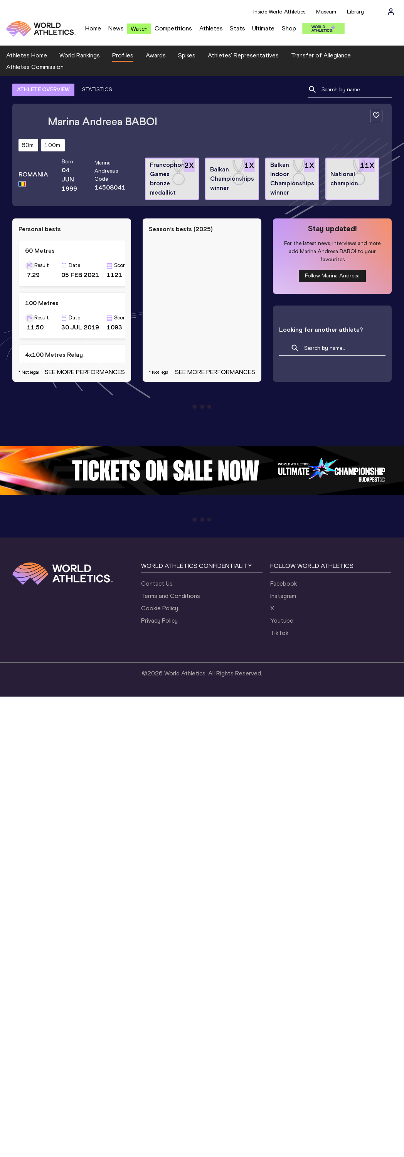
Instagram (283, 595)
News (116, 28)
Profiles (122, 55)
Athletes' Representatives (243, 55)
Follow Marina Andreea (332, 275)
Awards (156, 55)
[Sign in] (391, 11)
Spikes (186, 55)
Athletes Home (26, 55)
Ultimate (263, 28)
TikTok (279, 632)
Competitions (173, 28)
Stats (237, 28)
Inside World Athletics (279, 11)
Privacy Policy (159, 620)
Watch (139, 28)
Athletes (211, 28)
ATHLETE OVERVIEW (43, 89)
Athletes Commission (35, 67)
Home (93, 28)
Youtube (281, 620)
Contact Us (157, 583)
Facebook (283, 583)
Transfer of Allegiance (321, 55)
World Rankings (79, 55)
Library (355, 11)
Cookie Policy (159, 608)
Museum (326, 11)
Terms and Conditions (170, 595)
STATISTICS (97, 89)
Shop (289, 28)
